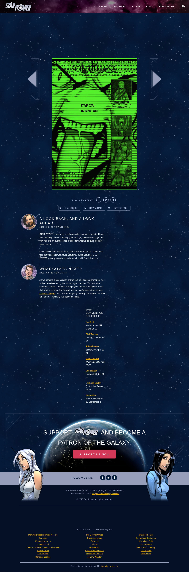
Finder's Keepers (43, 541)
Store (136, 6)
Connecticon (91, 371)
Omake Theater (146, 535)
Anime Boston (92, 346)
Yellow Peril (146, 554)
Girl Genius (94, 547)
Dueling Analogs (94, 538)
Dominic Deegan (47, 293)
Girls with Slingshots (94, 551)
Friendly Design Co (110, 566)
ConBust (90, 322)
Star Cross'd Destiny (146, 547)
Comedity (43, 538)
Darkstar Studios (43, 557)
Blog (149, 6)
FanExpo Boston (93, 383)
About (103, 6)
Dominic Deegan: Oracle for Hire (43, 535)
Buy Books (67, 208)
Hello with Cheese (94, 554)
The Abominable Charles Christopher (43, 547)
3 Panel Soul (43, 544)
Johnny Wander (94, 557)
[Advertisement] (94, 34)
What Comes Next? (60, 269)
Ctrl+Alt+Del (43, 554)
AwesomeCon (92, 358)
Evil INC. (94, 544)
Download (92, 208)
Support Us (167, 6)
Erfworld (94, 541)
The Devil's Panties (94, 535)
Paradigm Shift (146, 541)
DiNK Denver (92, 334)
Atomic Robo (43, 551)
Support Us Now (94, 454)
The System (146, 551)
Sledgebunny (146, 544)
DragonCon (91, 395)
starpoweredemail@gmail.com (105, 494)
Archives (119, 6)
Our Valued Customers (146, 538)
